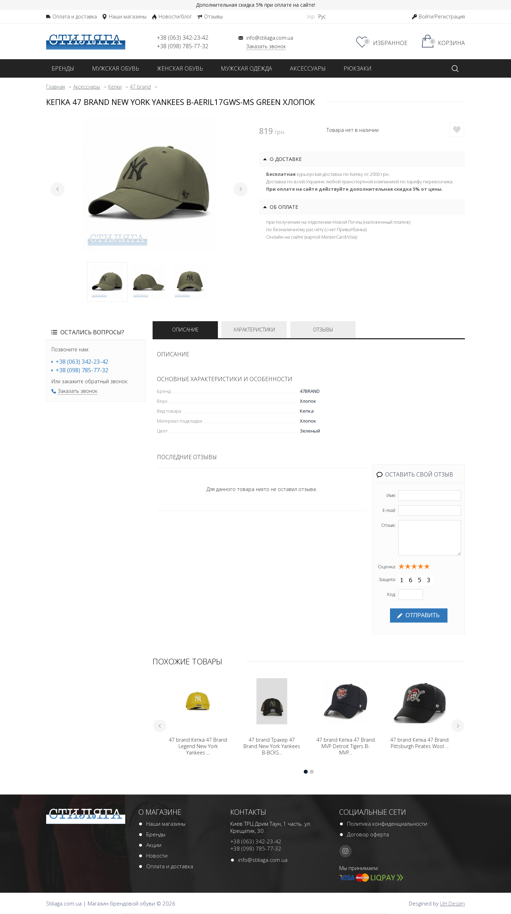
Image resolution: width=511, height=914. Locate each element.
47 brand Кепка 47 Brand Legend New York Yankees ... (198, 746)
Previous (57, 189)
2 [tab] (149, 282)
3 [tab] (190, 282)
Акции (153, 844)
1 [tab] (107, 282)
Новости (156, 855)
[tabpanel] (149, 184)
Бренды (155, 834)
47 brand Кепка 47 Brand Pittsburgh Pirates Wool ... (419, 743)
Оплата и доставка (169, 866)
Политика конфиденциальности (387, 823)
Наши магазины (166, 823)
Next (240, 189)
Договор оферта (368, 834)
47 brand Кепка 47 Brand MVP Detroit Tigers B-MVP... (346, 746)
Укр (311, 16)
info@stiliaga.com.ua (262, 859)
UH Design (452, 903)
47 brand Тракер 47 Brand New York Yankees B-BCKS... (271, 746)
